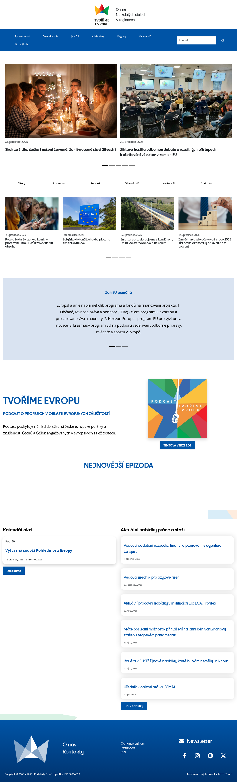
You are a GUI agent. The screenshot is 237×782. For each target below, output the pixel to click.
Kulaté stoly (97, 36)
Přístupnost (128, 748)
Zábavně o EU (132, 183)
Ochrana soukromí (133, 743)
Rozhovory (58, 183)
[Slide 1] (105, 165)
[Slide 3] (118, 165)
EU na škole (21, 44)
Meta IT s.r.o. (225, 774)
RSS (123, 752)
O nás (69, 744)
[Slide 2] (112, 165)
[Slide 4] (125, 165)
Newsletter (195, 740)
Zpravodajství (22, 36)
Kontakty (73, 751)
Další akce (14, 570)
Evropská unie (50, 36)
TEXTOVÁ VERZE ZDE (177, 445)
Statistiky (206, 183)
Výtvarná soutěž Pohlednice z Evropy (38, 550)
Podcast (95, 183)
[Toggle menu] (31, 36)
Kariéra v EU (145, 36)
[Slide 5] (132, 165)
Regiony (121, 36)
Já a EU (75, 36)
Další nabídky (133, 706)
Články (21, 183)
